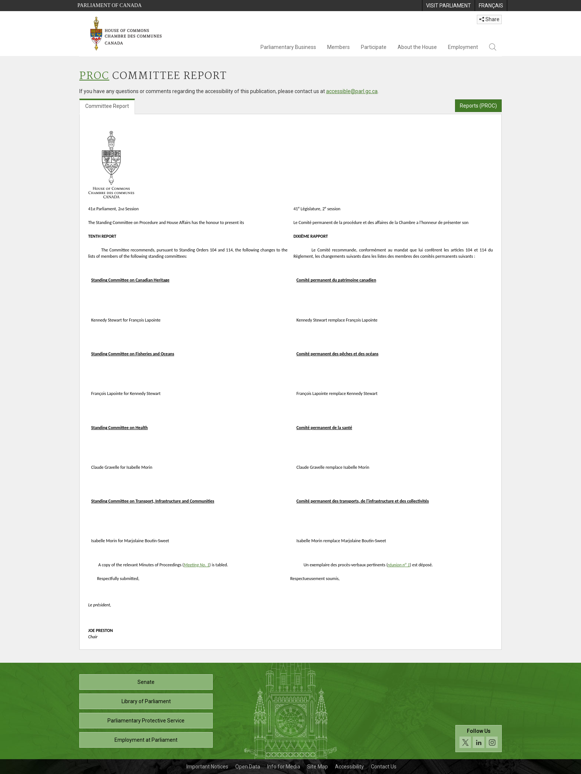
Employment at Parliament (145, 740)
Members (338, 47)
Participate (373, 47)
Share (489, 19)
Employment (463, 47)
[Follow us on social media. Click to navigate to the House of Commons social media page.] (478, 738)
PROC (94, 76)
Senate (146, 682)
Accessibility (349, 767)
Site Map (317, 767)
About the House (417, 47)
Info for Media (283, 767)
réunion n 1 (399, 564)
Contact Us (383, 767)
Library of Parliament (146, 701)
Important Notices (207, 767)
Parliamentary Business (288, 47)
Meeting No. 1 (196, 564)
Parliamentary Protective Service (146, 721)
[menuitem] (448, 5)
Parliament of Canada (109, 5)
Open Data (247, 767)
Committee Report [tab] (107, 106)
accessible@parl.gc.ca (352, 91)
